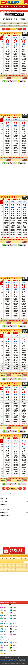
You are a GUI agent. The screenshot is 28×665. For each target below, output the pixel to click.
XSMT (6, 6)
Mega (15, 6)
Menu (26, 2)
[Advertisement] (14, 98)
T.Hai (2, 38)
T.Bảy (2, 202)
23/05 (20, 28)
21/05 (8, 28)
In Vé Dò (15, 81)
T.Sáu (2, 283)
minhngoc (20, 662)
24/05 (24, 28)
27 (7, 560)
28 (11, 560)
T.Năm (2, 335)
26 (3, 560)
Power (24, 6)
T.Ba (2, 440)
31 (22, 560)
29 (15, 560)
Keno (20, 6)
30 (18, 560)
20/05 (4, 28)
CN (2, 120)
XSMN (2, 6)
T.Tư (2, 388)
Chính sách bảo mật (14, 660)
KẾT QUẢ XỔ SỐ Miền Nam (9, 33)
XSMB (11, 6)
